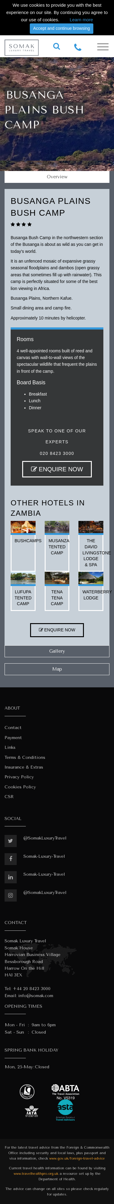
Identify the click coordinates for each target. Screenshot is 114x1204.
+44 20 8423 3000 (31, 988)
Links (10, 747)
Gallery (57, 651)
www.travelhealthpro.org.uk (36, 1174)
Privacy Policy (19, 777)
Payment (13, 737)
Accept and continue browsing (61, 28)
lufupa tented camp (23, 597)
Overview (57, 177)
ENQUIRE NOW (57, 469)
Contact (13, 727)
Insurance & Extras (24, 767)
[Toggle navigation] (103, 47)
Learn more (81, 19)
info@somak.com (35, 995)
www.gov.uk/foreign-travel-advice (77, 1158)
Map (57, 669)
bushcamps (28, 540)
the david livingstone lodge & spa (96, 552)
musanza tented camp (59, 546)
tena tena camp (57, 597)
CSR (9, 796)
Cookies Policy (20, 787)
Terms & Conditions (25, 757)
